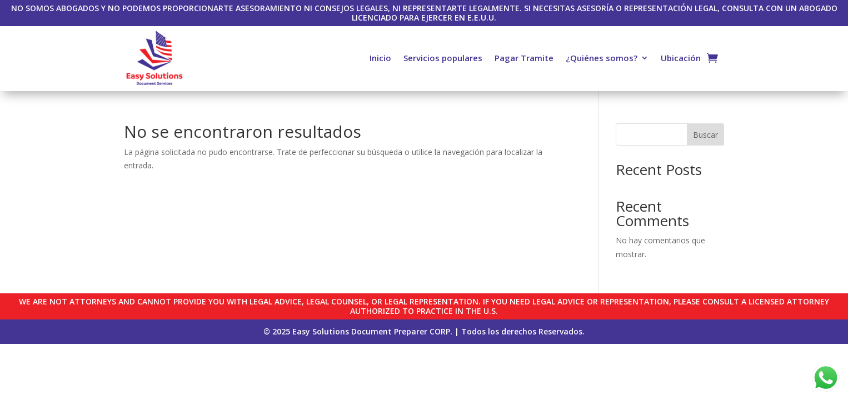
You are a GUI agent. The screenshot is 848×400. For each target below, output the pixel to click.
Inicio (380, 57)
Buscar (705, 134)
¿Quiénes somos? (601, 57)
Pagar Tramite (524, 57)
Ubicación (681, 57)
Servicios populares (442, 57)
